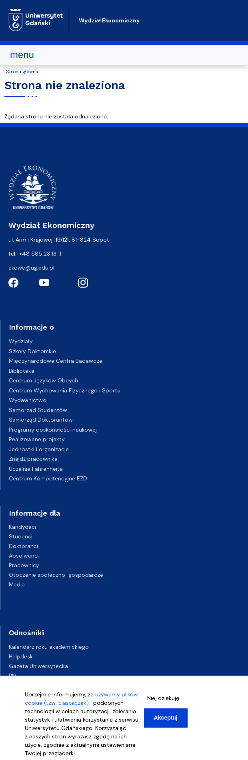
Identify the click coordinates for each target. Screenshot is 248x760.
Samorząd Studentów (38, 410)
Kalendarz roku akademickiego (49, 646)
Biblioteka (21, 370)
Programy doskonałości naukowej (53, 429)
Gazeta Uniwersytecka (38, 666)
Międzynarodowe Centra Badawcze (55, 360)
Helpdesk (21, 656)
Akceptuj (166, 719)
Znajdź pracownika (33, 458)
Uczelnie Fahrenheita (36, 468)
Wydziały (21, 341)
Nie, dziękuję (163, 699)
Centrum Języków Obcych (43, 380)
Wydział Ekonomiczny (109, 20)
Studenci (20, 536)
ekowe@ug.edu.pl (31, 267)
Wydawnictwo (27, 400)
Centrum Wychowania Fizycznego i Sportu (64, 390)
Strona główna (22, 71)
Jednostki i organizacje (39, 449)
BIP (12, 675)
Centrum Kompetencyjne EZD (48, 478)
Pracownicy (24, 565)
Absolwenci (24, 555)
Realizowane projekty (37, 439)
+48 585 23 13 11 (40, 253)
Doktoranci (23, 546)
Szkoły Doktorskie (32, 351)
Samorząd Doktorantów (41, 419)
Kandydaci (22, 526)
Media (17, 584)
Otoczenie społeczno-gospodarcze (56, 574)
